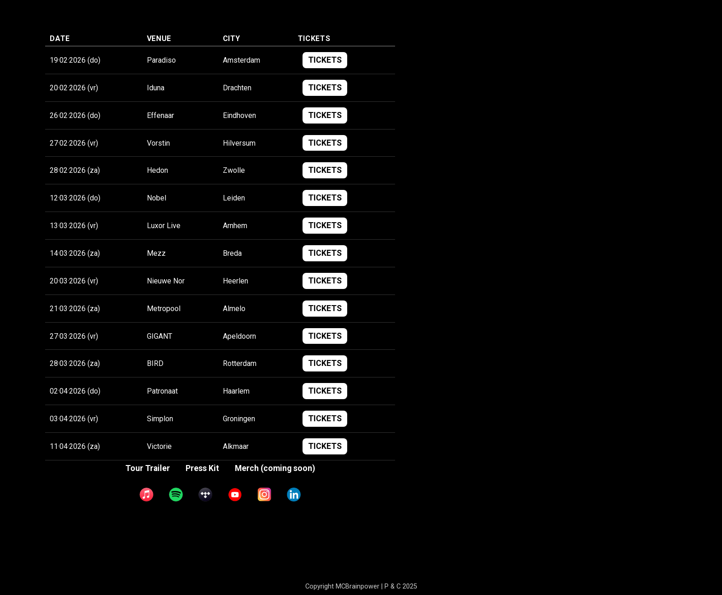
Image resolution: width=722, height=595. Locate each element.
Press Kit (202, 530)
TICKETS (325, 122)
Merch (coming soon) (275, 530)
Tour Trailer (147, 530)
